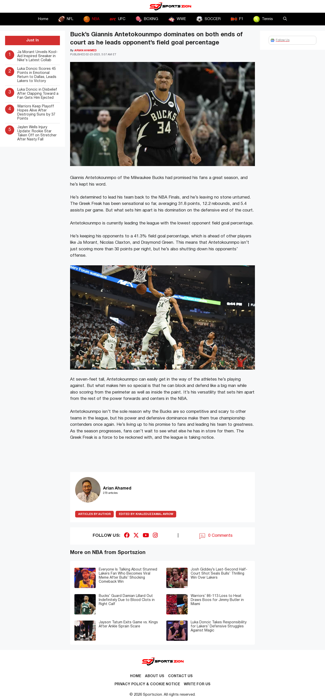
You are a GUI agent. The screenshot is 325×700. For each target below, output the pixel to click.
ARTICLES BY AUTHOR (94, 514)
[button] (285, 19)
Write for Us (197, 684)
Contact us (180, 676)
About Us (154, 676)
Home (43, 19)
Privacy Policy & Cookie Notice (147, 684)
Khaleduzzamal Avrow (146, 514)
